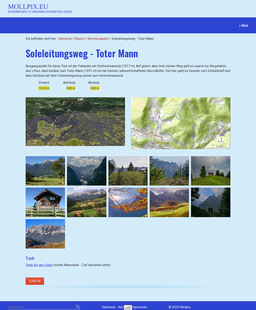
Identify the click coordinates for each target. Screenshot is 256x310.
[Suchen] (78, 307)
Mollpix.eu (28, 6)
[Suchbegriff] (44, 307)
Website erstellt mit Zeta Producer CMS (220, 307)
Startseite (65, 39)
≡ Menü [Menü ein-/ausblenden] (243, 25)
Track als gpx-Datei (39, 265)
